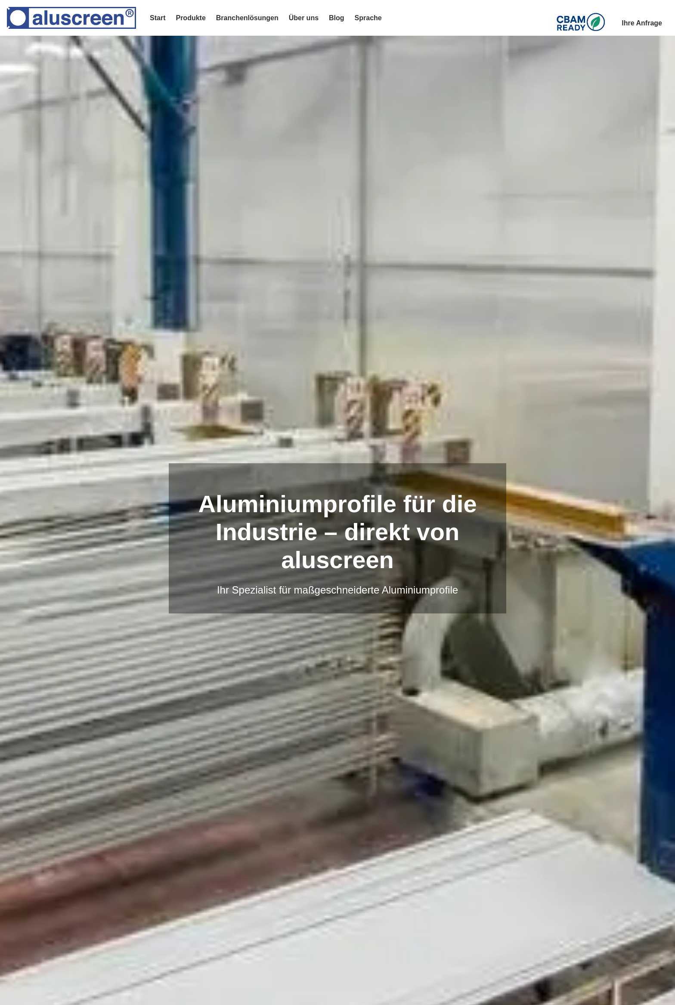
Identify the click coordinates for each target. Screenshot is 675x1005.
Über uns (304, 18)
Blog (336, 18)
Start (157, 18)
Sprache (368, 18)
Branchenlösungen (247, 18)
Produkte (190, 18)
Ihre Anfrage (642, 23)
